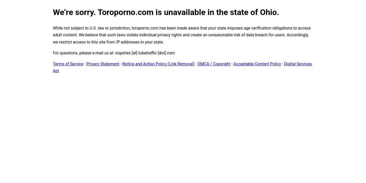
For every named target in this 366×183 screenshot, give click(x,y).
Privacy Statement (102, 64)
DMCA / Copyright (214, 64)
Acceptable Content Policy (257, 64)
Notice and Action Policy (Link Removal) (159, 64)
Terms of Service (68, 64)
